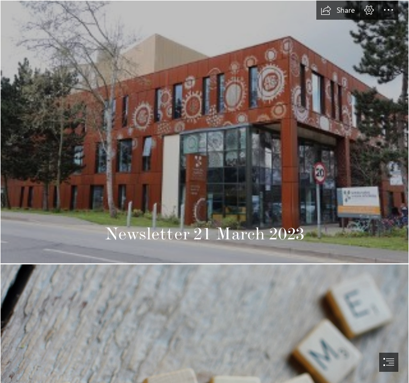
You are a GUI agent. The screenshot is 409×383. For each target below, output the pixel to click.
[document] (204, 191)
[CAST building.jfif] (204, 132)
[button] (337, 10)
